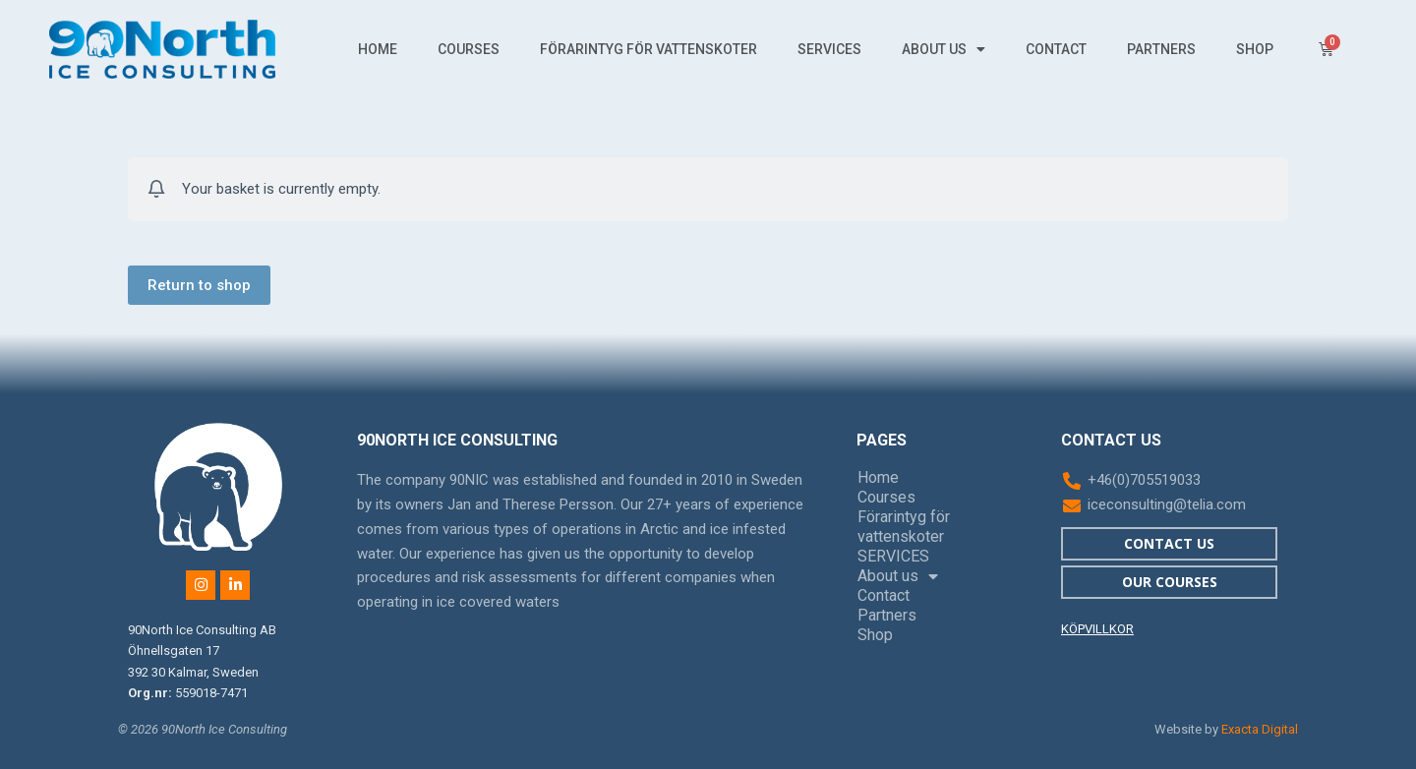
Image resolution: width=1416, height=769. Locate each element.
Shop (1254, 49)
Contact (1056, 49)
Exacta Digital (1259, 729)
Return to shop (199, 285)
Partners (1161, 49)
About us (943, 49)
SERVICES (829, 49)
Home (377, 49)
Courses (469, 49)
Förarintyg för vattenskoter (648, 49)
